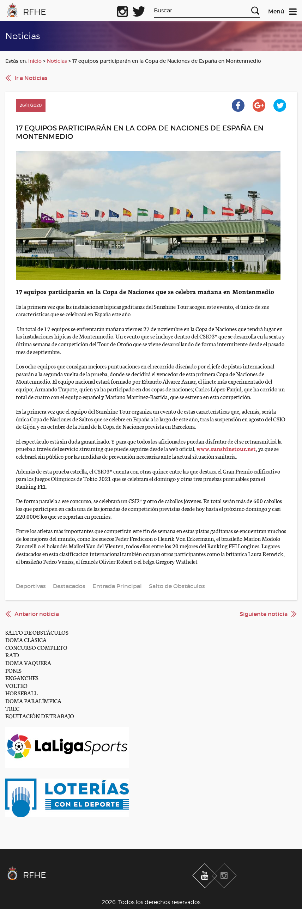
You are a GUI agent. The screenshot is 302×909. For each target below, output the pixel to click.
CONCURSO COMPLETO (36, 647)
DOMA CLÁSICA (26, 639)
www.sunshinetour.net (226, 448)
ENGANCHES (21, 677)
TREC (12, 708)
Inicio (35, 61)
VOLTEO (16, 685)
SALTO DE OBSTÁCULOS (36, 632)
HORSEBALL (21, 693)
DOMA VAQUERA (28, 662)
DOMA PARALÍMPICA (33, 700)
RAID (12, 655)
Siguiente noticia (264, 614)
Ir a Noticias (31, 78)
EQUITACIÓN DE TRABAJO (39, 716)
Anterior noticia (36, 614)
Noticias (57, 61)
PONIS (13, 670)
